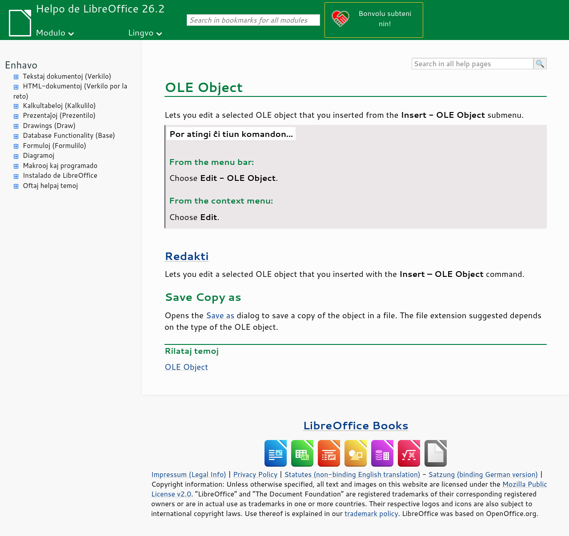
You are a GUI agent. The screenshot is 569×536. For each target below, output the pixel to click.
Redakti (186, 256)
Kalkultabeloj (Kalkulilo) (59, 105)
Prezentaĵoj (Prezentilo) (59, 115)
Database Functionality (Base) (69, 135)
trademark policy (371, 513)
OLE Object (186, 366)
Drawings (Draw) (49, 125)
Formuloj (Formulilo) (54, 145)
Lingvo (141, 32)
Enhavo (20, 65)
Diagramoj (38, 155)
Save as (220, 315)
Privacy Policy (255, 474)
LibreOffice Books (356, 425)
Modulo (50, 32)
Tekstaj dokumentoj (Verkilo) (67, 76)
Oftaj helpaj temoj (50, 185)
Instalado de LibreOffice (60, 175)
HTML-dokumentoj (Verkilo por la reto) (70, 91)
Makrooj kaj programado (60, 165)
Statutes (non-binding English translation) (352, 474)
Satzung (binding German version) (483, 474)
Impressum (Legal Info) (188, 474)
